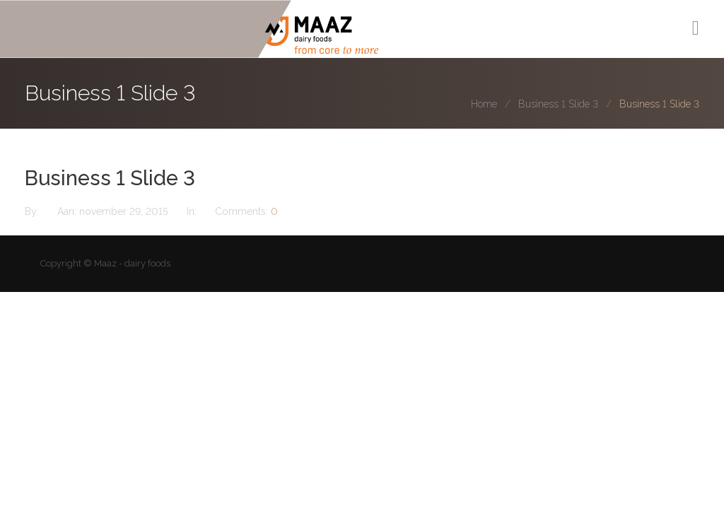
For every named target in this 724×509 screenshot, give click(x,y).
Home (484, 104)
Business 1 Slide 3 (558, 104)
